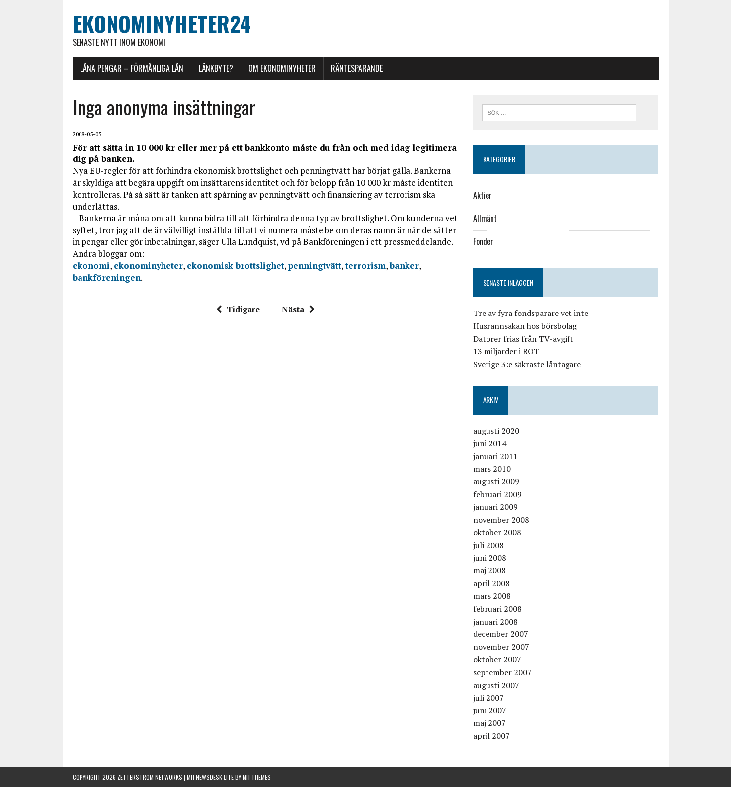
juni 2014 (489, 443)
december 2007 (500, 634)
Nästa (298, 309)
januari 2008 (495, 621)
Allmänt (485, 218)
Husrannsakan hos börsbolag (525, 325)
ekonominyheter (148, 265)
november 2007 (501, 646)
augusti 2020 (496, 430)
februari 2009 (497, 494)
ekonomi (91, 265)
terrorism (365, 265)
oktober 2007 (497, 659)
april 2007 (491, 735)
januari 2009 (495, 506)
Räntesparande (357, 68)
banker (404, 265)
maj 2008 (489, 570)
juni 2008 (489, 557)
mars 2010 (492, 468)
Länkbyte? (216, 68)
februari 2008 (497, 608)
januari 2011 (495, 456)
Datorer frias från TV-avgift (523, 338)
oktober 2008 (497, 532)
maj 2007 (489, 722)
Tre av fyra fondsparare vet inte (530, 313)
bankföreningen (107, 277)
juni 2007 (489, 710)
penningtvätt (314, 265)
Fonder (483, 241)
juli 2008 (488, 545)
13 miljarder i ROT (506, 351)
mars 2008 (492, 595)
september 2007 (502, 672)
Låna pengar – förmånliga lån (131, 68)
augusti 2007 (496, 685)
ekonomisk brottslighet (235, 265)
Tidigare (238, 309)
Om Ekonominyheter (282, 68)
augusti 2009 (496, 481)
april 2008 (491, 583)
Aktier (482, 195)
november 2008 (501, 519)
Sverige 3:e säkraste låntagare (527, 364)
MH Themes (257, 777)
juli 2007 (488, 697)
